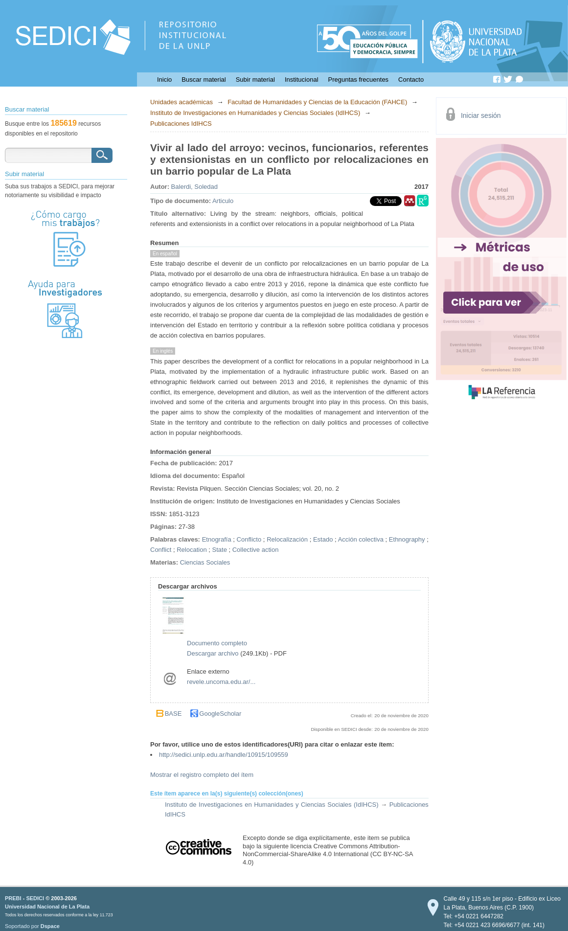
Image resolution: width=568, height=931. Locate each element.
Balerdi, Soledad (194, 186)
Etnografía (216, 539)
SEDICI (35, 898)
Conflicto (249, 539)
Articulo (222, 200)
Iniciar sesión (481, 115)
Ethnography (407, 539)
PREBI (13, 898)
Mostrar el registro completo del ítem (201, 774)
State (219, 549)
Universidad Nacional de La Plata (47, 906)
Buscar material (204, 79)
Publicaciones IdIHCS (181, 123)
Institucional (301, 79)
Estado (323, 539)
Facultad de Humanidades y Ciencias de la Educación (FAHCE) (317, 102)
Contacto (411, 79)
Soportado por (32, 926)
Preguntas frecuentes (358, 79)
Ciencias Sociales (205, 562)
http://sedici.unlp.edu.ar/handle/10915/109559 (223, 754)
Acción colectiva (361, 539)
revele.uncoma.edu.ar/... (221, 681)
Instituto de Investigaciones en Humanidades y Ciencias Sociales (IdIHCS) (255, 112)
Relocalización (287, 539)
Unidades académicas (181, 102)
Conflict (160, 549)
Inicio (164, 79)
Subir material (255, 79)
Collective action (255, 549)
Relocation (191, 549)
